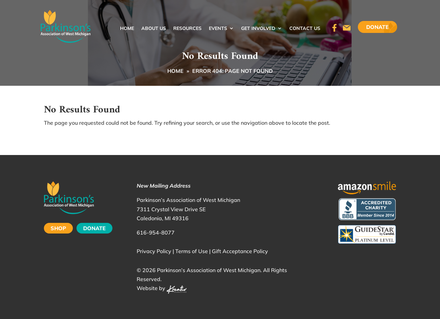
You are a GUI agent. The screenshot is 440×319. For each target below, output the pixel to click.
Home (127, 28)
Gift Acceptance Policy (240, 251)
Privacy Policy (154, 251)
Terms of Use (191, 251)
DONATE (94, 228)
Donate (377, 27)
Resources (187, 28)
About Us (153, 28)
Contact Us (304, 28)
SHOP (58, 228)
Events (218, 28)
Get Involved (258, 28)
